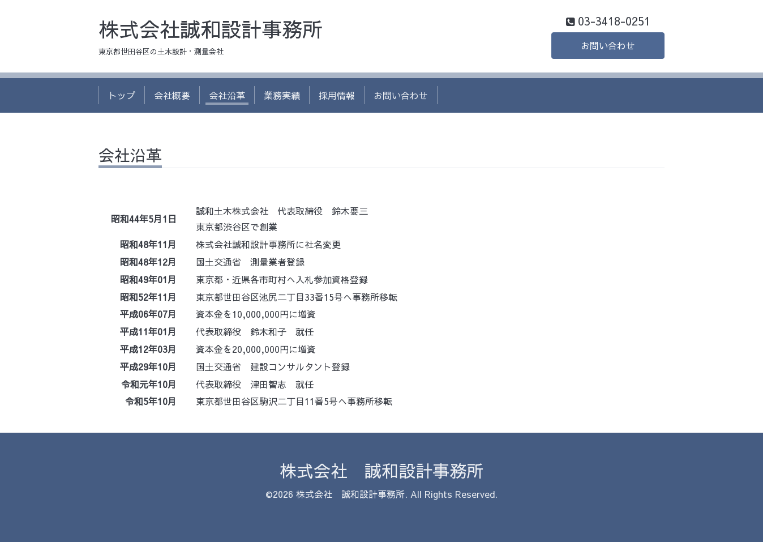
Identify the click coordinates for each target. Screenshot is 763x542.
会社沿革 (227, 95)
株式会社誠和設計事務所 (210, 29)
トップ (121, 95)
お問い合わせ (608, 45)
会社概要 (172, 95)
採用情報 (337, 95)
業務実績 (282, 95)
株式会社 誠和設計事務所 (381, 470)
